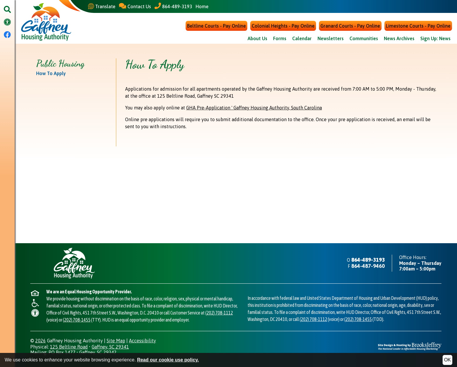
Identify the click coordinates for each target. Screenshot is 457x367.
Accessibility (142, 340)
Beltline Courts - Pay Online (216, 25)
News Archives (399, 38)
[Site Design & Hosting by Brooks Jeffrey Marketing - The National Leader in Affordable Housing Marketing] (409, 346)
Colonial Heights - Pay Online (283, 25)
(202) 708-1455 (76, 319)
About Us (257, 38)
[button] (7, 10)
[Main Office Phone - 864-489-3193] (173, 6)
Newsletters (330, 38)
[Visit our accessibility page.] (7, 22)
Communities (364, 38)
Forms (279, 38)
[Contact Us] (135, 6)
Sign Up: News (435, 38)
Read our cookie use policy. (168, 359)
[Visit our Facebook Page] (7, 35)
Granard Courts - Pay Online (350, 25)
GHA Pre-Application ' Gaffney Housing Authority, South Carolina (254, 107)
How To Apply (51, 73)
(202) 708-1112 (219, 312)
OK (447, 359)
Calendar (302, 38)
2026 (40, 340)
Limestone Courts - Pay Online (418, 25)
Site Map (116, 340)
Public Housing (60, 63)
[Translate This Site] (101, 6)
